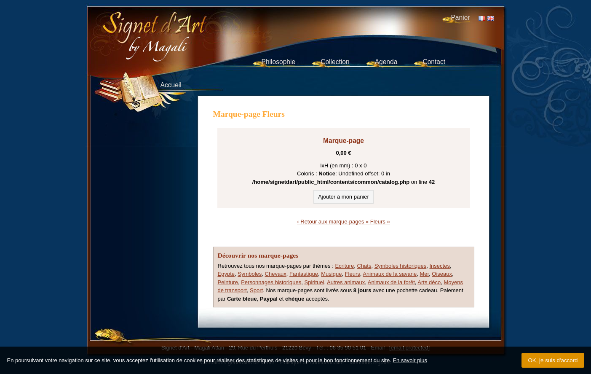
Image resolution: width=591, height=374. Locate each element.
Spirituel (314, 282)
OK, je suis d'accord (553, 360)
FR (482, 18)
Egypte (226, 274)
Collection (335, 61)
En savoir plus (410, 360)
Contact (434, 61)
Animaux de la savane (390, 274)
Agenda (386, 61)
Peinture (228, 282)
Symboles (250, 274)
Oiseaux (442, 274)
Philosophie (279, 61)
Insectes (439, 266)
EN (490, 18)
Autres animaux (346, 282)
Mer (424, 274)
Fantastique (303, 274)
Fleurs (352, 274)
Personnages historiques (271, 282)
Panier (460, 17)
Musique (331, 274)
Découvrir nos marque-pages (258, 255)
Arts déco (429, 282)
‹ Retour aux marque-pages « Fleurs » (343, 221)
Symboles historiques (400, 266)
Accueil (171, 85)
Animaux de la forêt (391, 282)
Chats (364, 266)
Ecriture (344, 266)
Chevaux (275, 274)
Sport (256, 290)
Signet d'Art (182, 27)
